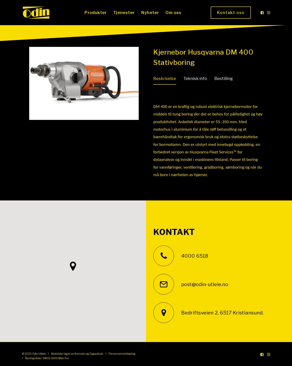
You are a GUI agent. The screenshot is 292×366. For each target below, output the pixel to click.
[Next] (128, 93)
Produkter (95, 12)
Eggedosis (96, 353)
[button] (262, 12)
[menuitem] (96, 12)
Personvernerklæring (122, 353)
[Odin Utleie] (36, 12)
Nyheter (150, 12)
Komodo (80, 353)
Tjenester (124, 12)
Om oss (173, 12)
